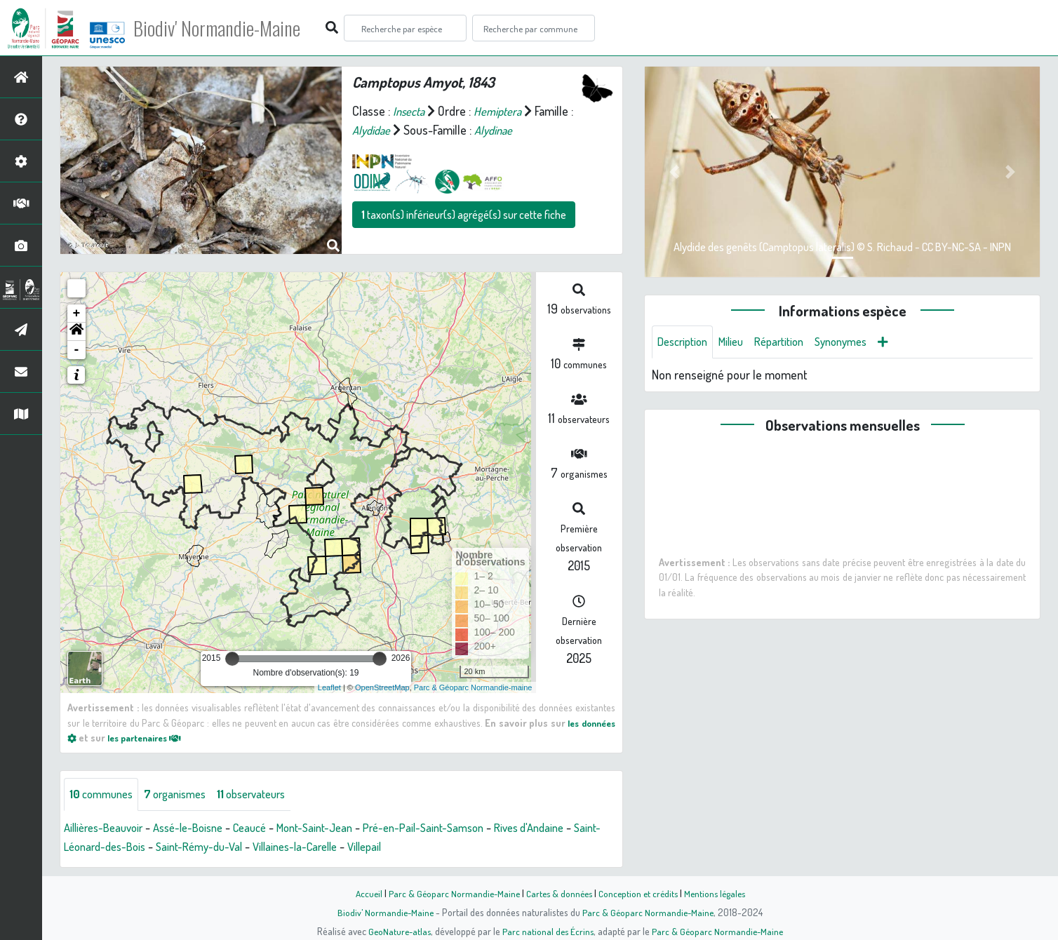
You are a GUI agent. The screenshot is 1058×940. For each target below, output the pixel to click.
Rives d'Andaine (571, 828)
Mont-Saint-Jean (339, 828)
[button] (76, 332)
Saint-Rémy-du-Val (240, 847)
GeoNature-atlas (396, 931)
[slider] (232, 659)
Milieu (739, 342)
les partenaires (150, 737)
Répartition (791, 342)
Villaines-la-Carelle (344, 847)
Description (685, 342)
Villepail (421, 847)
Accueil (361, 893)
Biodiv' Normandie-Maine (230, 28)
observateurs (267, 795)
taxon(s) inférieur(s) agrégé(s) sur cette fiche (463, 215)
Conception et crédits (639, 893)
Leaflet (329, 687)
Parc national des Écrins (548, 931)
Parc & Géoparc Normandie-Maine (449, 893)
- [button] (77, 350)
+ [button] (77, 313)
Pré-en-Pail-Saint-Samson (457, 828)
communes (104, 795)
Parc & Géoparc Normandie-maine (473, 687)
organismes (184, 795)
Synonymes (859, 342)
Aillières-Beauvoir (108, 828)
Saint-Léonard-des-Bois (123, 847)
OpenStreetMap (382, 687)
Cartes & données (557, 893)
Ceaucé (268, 828)
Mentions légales (720, 893)
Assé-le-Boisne (200, 828)
